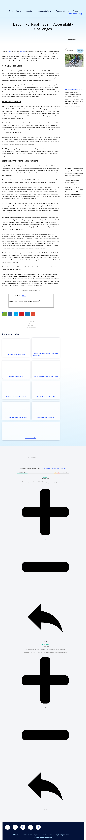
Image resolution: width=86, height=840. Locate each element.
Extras (75, 11)
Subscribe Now (75, 14)
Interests (28, 11)
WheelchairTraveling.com (72, 89)
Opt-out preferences (63, 835)
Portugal (22, 51)
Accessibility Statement (43, 838)
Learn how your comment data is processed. (54, 468)
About (15, 835)
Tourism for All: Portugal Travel (16, 354)
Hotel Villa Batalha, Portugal (45, 417)
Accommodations (44, 11)
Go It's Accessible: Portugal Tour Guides (46, 376)
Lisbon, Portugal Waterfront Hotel (46, 396)
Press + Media (47, 835)
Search (80, 50)
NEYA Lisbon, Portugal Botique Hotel (16, 417)
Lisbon (9, 51)
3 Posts (24, 296)
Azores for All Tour (30, 438)
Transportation (62, 11)
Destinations (14, 11)
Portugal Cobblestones (16, 376)
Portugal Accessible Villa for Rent (16, 396)
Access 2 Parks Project (29, 835)
